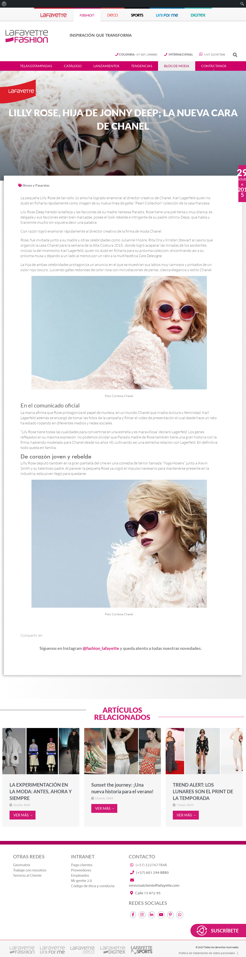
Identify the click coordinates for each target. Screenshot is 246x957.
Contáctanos (213, 66)
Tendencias (141, 66)
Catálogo (73, 66)
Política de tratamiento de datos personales (207, 953)
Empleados (80, 875)
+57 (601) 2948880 (136, 54)
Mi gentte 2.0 (81, 881)
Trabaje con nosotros (29, 870)
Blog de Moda (176, 66)
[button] (235, 55)
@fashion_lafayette (101, 648)
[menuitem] (4, 4)
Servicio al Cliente (27, 875)
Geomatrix (21, 865)
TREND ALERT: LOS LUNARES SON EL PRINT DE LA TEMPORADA (203, 791)
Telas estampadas (36, 66)
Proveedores (81, 870)
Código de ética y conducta (92, 886)
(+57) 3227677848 (212, 54)
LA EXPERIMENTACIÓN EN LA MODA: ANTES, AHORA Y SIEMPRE (41, 791)
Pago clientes (81, 865)
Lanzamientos (106, 66)
